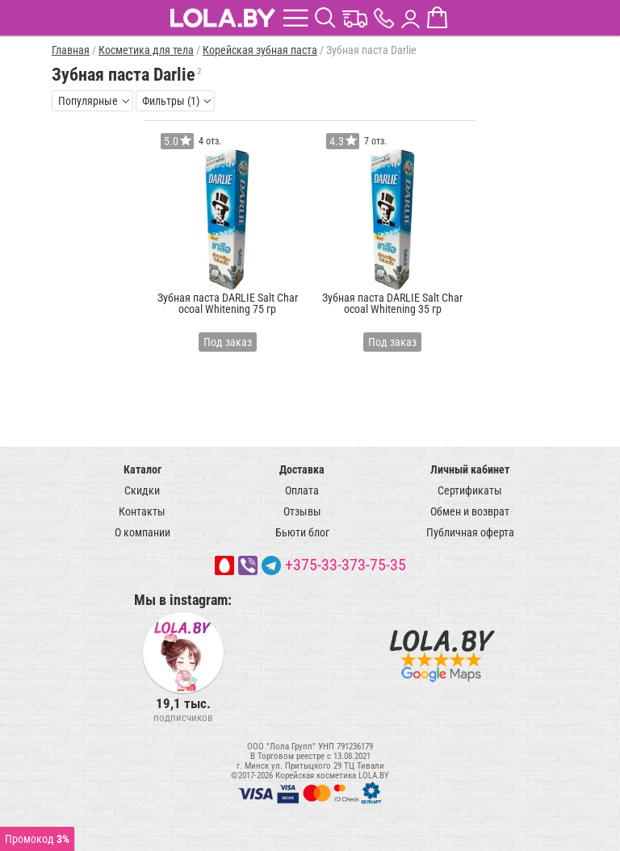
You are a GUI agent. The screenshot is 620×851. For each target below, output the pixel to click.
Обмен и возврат (469, 511)
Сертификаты (470, 490)
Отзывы (302, 511)
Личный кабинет (469, 469)
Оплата (302, 490)
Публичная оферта (470, 532)
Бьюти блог (302, 532)
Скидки (142, 490)
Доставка (302, 469)
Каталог (142, 469)
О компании (142, 532)
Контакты (142, 511)
